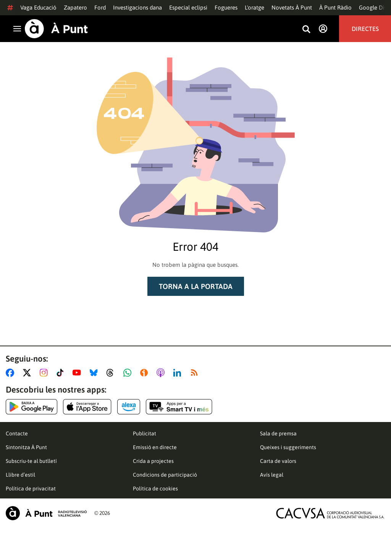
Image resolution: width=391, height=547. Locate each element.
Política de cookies (155, 488)
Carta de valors (278, 461)
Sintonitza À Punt (26, 447)
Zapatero (75, 7)
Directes (365, 28)
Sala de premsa (278, 433)
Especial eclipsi (188, 7)
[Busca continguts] (306, 29)
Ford (100, 7)
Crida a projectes (153, 461)
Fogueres (226, 7)
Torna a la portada (196, 286)
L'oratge (254, 7)
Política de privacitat (31, 488)
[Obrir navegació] (17, 28)
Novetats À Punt (291, 7)
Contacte (17, 433)
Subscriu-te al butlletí (31, 461)
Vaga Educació (38, 7)
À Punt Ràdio (335, 7)
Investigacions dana (137, 7)
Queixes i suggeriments (288, 447)
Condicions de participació (165, 475)
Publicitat (144, 433)
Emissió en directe (155, 447)
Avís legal (271, 475)
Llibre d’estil (20, 475)
